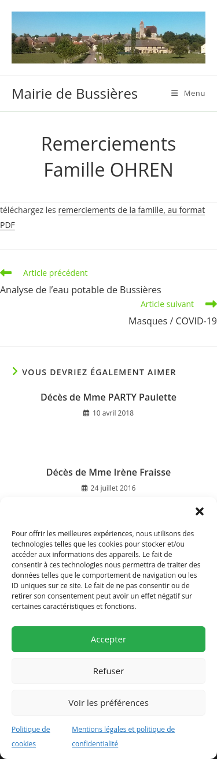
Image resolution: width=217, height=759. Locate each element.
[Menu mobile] (188, 93)
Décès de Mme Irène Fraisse (108, 472)
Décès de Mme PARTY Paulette (108, 397)
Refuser (108, 670)
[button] (199, 511)
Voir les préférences (108, 702)
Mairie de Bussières (75, 93)
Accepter (108, 639)
